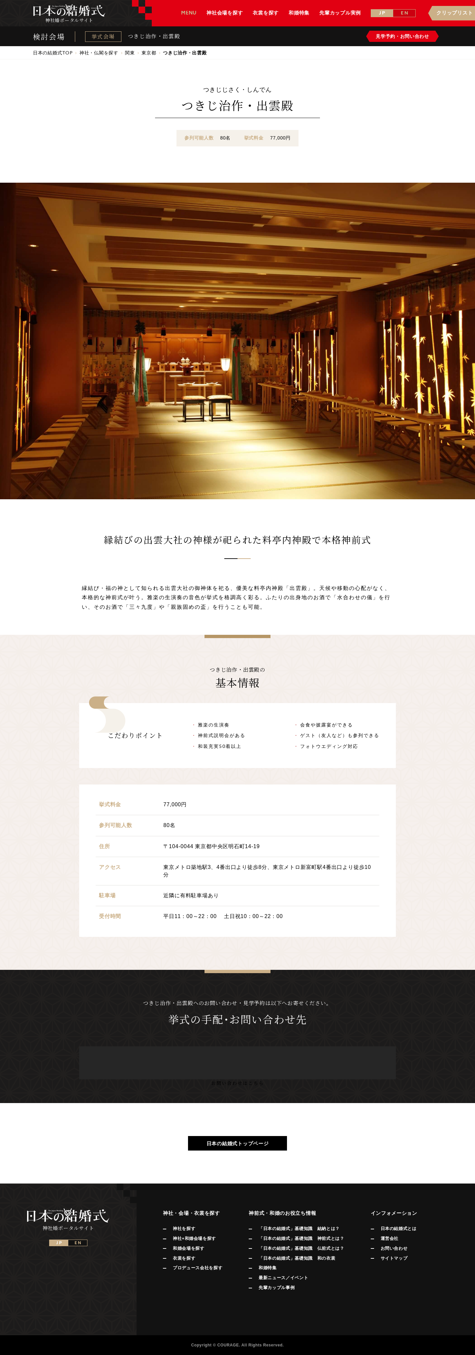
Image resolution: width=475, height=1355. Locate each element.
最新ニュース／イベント (283, 1277)
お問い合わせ (394, 1248)
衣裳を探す (184, 1258)
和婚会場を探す (189, 1248)
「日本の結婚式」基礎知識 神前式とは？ (301, 1238)
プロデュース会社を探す (197, 1267)
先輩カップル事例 (277, 1287)
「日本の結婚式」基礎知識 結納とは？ (299, 1228)
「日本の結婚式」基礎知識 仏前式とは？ (301, 1248)
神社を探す (184, 1228)
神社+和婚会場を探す (194, 1238)
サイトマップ (394, 1258)
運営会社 (390, 1238)
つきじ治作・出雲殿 (154, 36)
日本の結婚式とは (399, 1228)
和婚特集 (268, 1267)
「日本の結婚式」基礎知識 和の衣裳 (297, 1258)
